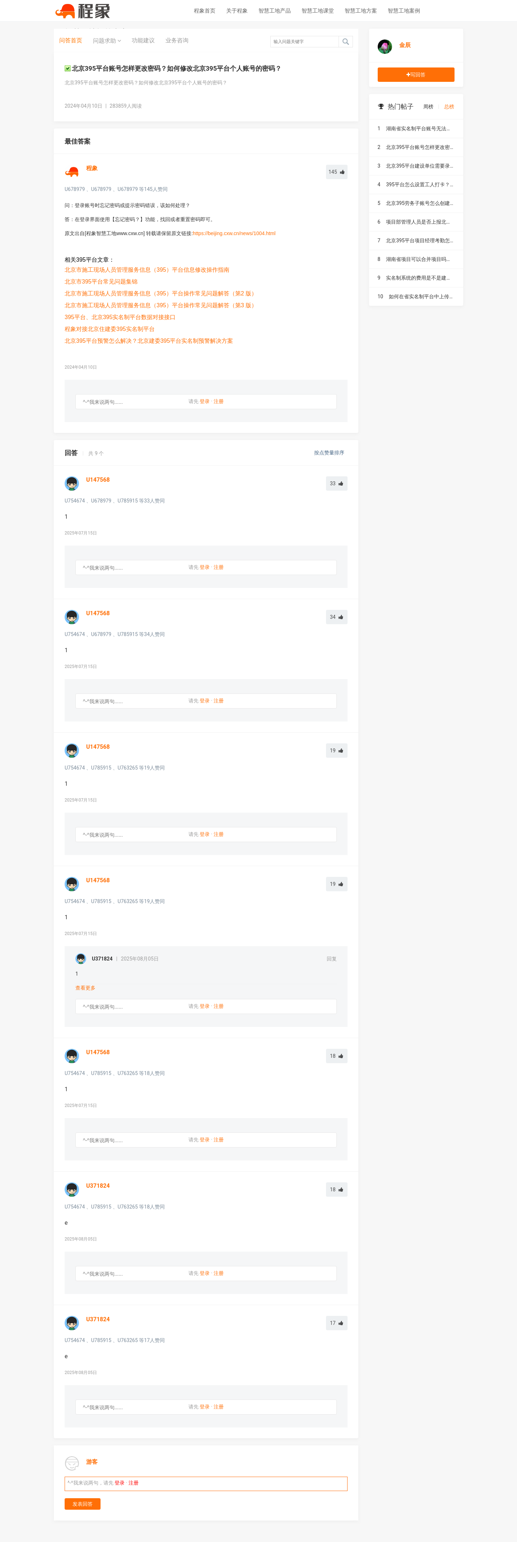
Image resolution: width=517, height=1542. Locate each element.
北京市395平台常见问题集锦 (101, 282)
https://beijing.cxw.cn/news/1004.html (234, 233)
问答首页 (70, 40)
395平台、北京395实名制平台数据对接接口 (120, 317)
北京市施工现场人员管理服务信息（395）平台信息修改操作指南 (147, 270)
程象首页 (204, 11)
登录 (205, 401)
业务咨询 (177, 40)
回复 (332, 959)
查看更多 (85, 988)
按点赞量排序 (329, 452)
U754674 (75, 501)
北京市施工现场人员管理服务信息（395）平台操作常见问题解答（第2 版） (161, 293)
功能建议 (143, 40)
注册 (219, 401)
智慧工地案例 (404, 11)
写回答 (415, 75)
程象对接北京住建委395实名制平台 (110, 329)
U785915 (128, 501)
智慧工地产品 (274, 11)
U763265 (128, 768)
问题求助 (107, 41)
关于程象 (237, 11)
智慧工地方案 (361, 11)
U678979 (75, 189)
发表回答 (83, 1504)
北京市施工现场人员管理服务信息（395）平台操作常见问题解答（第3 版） (161, 305)
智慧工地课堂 (318, 11)
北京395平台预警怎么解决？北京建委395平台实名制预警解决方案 (149, 341)
